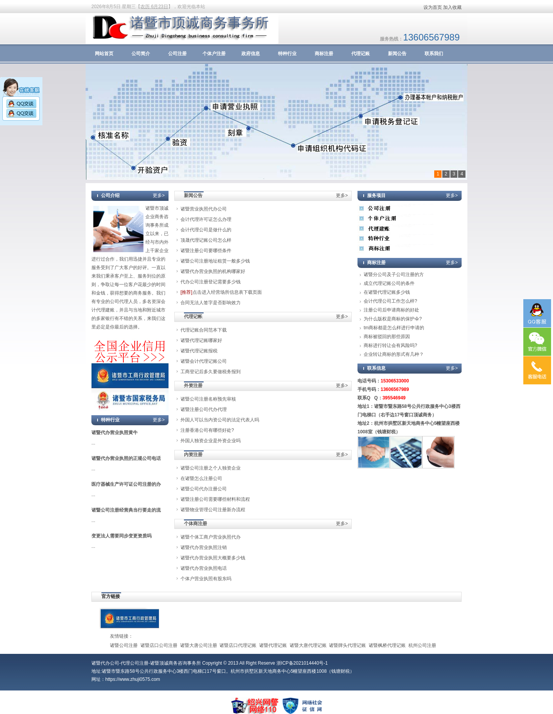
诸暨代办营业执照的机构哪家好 (212, 271)
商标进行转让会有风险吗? (390, 345)
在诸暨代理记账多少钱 (387, 292)
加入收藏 (452, 7)
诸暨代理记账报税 (198, 351)
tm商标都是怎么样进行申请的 (394, 327)
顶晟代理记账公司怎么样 (205, 240)
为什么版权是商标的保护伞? (393, 319)
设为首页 (432, 7)
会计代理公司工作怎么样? (390, 301)
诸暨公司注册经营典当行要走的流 (126, 510)
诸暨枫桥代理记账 (387, 645)
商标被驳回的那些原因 (387, 336)
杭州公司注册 (422, 645)
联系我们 (434, 53)
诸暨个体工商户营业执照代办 (210, 537)
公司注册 (177, 53)
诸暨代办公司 (105, 663)
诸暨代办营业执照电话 (203, 568)
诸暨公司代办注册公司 (203, 489)
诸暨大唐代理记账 (308, 645)
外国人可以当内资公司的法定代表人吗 (219, 420)
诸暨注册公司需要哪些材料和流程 (215, 499)
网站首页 (104, 53)
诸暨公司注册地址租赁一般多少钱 (215, 261)
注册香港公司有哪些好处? (207, 430)
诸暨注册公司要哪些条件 (205, 250)
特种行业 (287, 53)
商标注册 (324, 53)
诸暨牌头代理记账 (347, 645)
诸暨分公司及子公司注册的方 (394, 274)
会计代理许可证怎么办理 (205, 219)
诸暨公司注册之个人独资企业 (210, 468)
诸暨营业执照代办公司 (203, 209)
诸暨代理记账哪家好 (201, 340)
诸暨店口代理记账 (237, 645)
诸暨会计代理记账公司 (203, 361)
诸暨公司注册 (124, 645)
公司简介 (141, 53)
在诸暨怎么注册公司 (201, 478)
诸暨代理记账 (273, 645)
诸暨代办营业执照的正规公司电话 (126, 458)
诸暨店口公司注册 (158, 645)
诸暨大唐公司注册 (198, 645)
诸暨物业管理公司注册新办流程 (212, 509)
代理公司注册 (134, 663)
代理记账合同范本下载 (203, 330)
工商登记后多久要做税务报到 (210, 371)
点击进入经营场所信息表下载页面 (221, 292)
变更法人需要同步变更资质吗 (121, 536)
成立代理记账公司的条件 (389, 283)
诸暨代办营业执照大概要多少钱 (212, 558)
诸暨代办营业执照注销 (203, 547)
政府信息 (250, 53)
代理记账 (360, 53)
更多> (159, 195)
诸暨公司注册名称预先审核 (208, 399)
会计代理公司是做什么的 (205, 229)
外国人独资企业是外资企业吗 (210, 440)
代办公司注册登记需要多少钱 (210, 282)
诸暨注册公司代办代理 (203, 409)
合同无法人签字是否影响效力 (210, 302)
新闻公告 (397, 53)
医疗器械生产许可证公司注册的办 (126, 484)
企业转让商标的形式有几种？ (394, 354)
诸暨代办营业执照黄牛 (114, 432)
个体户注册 (214, 53)
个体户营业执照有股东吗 (205, 578)
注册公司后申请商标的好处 (391, 310)
